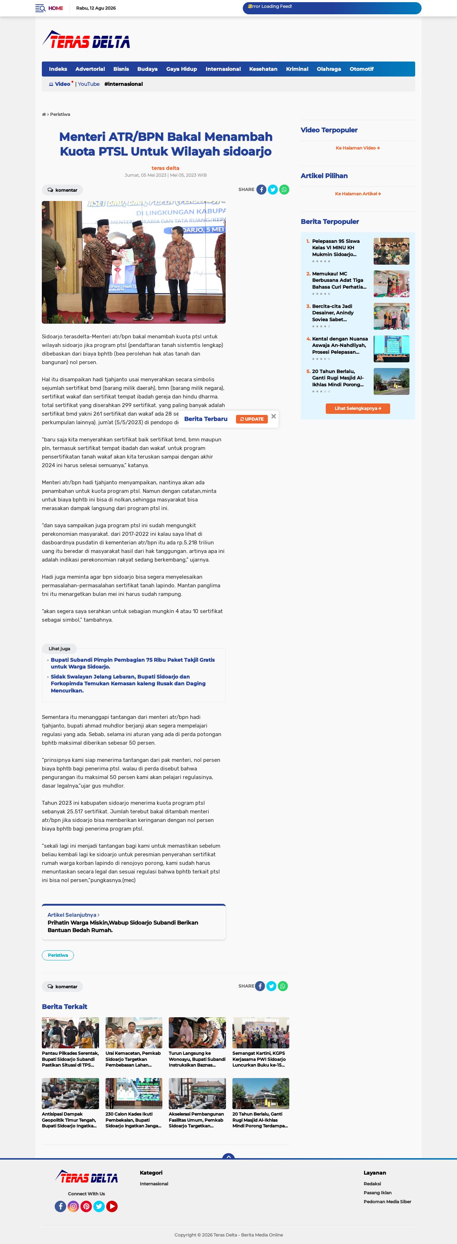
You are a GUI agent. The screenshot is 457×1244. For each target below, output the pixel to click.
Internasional (223, 69)
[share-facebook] (261, 190)
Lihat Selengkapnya (358, 408)
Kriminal (297, 69)
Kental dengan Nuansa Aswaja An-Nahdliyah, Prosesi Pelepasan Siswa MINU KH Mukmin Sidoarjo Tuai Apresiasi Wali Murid (340, 345)
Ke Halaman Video (358, 148)
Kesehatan (263, 69)
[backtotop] (228, 1159)
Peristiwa (58, 955)
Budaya (147, 69)
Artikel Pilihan (324, 176)
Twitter (102, 1210)
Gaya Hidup (181, 69)
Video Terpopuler (329, 130)
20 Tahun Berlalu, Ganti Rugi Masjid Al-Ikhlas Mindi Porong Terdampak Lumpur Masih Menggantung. (338, 378)
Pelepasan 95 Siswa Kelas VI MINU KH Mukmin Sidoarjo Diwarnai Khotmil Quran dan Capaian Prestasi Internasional (338, 248)
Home (55, 8)
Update (252, 419)
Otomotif (361, 69)
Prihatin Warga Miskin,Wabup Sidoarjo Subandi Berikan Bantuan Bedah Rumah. (123, 926)
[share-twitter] (273, 190)
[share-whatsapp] (284, 190)
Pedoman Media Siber (387, 1201)
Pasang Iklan (378, 1192)
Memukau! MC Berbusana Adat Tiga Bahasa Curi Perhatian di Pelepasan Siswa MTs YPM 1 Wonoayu (339, 280)
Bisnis (121, 69)
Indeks (58, 69)
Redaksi (372, 1183)
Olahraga (329, 69)
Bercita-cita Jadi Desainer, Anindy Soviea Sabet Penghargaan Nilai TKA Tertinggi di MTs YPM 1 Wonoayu (337, 313)
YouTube (88, 84)
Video (62, 84)
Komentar (62, 190)
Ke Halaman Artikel (358, 193)
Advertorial (90, 69)
